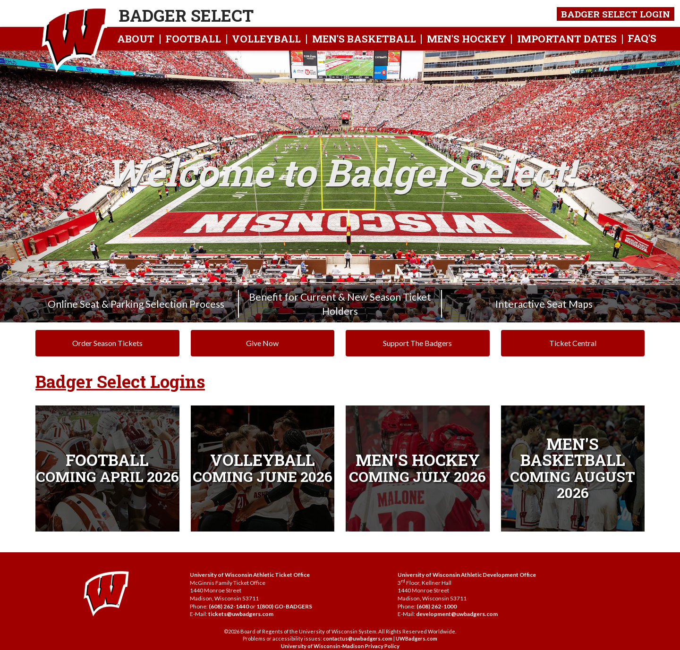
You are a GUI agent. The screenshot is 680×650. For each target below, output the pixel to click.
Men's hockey (466, 38)
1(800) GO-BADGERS (284, 606)
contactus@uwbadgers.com (357, 638)
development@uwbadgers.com (457, 613)
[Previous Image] (51, 186)
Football (193, 38)
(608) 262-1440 (229, 606)
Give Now (262, 342)
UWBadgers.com (416, 638)
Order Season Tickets (107, 342)
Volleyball (266, 38)
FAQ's (642, 38)
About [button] (135, 38)
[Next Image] (629, 186)
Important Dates (567, 38)
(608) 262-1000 (436, 606)
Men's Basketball (364, 38)
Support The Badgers (417, 342)
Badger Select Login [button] (615, 14)
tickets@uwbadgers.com (240, 613)
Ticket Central (572, 342)
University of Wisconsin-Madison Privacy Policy (340, 646)
